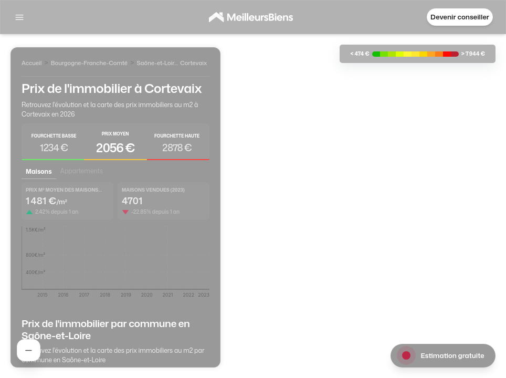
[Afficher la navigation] (19, 17)
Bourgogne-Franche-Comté (89, 63)
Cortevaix (193, 63)
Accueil (31, 63)
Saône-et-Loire (156, 63)
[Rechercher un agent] (28, 350)
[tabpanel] (115, 243)
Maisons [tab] (39, 171)
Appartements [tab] (81, 170)
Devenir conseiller (459, 17)
